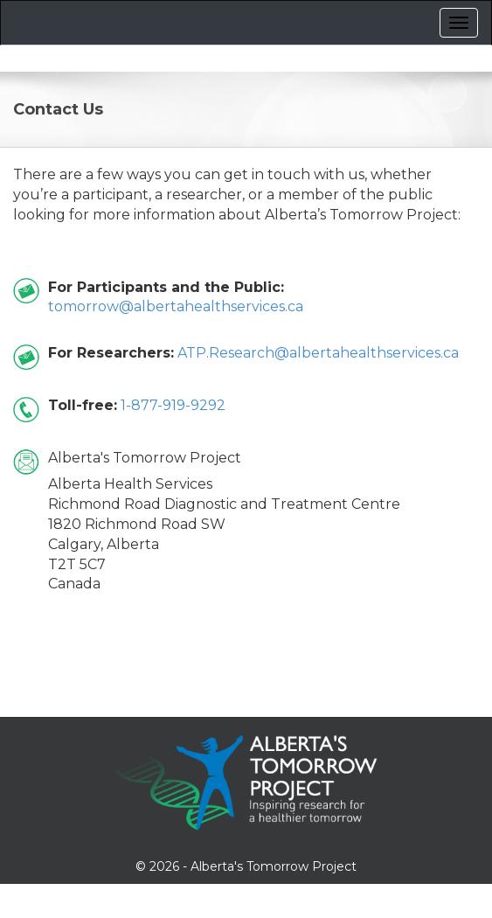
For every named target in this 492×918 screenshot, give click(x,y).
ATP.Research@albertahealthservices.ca (318, 352)
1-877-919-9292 (173, 405)
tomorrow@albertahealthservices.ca (175, 306)
